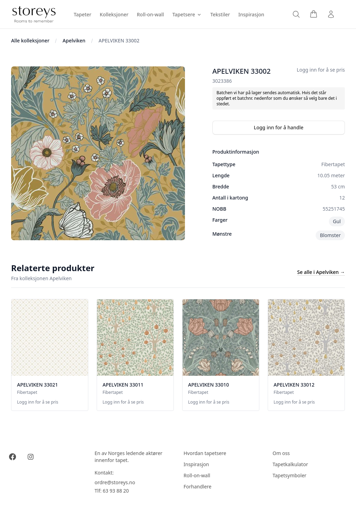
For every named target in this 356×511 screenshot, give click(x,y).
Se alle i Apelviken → (321, 272)
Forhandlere (197, 486)
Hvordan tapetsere (205, 453)
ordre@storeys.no (115, 482)
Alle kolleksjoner (30, 40)
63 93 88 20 (116, 490)
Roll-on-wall (197, 475)
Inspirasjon (196, 464)
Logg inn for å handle (279, 127)
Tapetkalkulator (290, 464)
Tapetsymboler (289, 475)
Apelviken (74, 40)
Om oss (281, 453)
